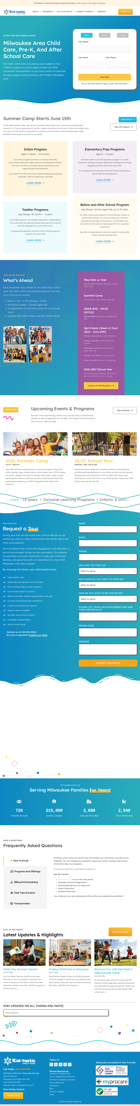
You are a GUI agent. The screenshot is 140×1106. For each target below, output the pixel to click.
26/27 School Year (93, 460)
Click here (100, 376)
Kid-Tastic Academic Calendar (62, 1079)
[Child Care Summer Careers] (24, 951)
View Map (26, 1078)
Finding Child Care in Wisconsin (69, 968)
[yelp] (60, 1063)
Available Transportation (60, 1073)
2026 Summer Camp (27, 460)
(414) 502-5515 (23, 1068)
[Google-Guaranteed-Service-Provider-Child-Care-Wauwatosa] (107, 1087)
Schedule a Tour (65, 878)
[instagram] (56, 1063)
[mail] (69, 1063)
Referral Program (57, 1091)
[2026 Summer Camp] (35, 444)
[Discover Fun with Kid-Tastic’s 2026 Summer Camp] (115, 951)
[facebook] (51, 1063)
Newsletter (54, 1085)
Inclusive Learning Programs (84, 499)
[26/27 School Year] (104, 444)
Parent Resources (57, 1082)
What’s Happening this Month (62, 1076)
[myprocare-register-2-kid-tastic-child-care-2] (14, 9)
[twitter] (65, 1063)
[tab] (25, 859)
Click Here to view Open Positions (91, 3)
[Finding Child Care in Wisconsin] (70, 951)
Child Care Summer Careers (20, 968)
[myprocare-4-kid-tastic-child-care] (112, 1077)
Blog (51, 1088)
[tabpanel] (92, 878)
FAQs (52, 1094)
